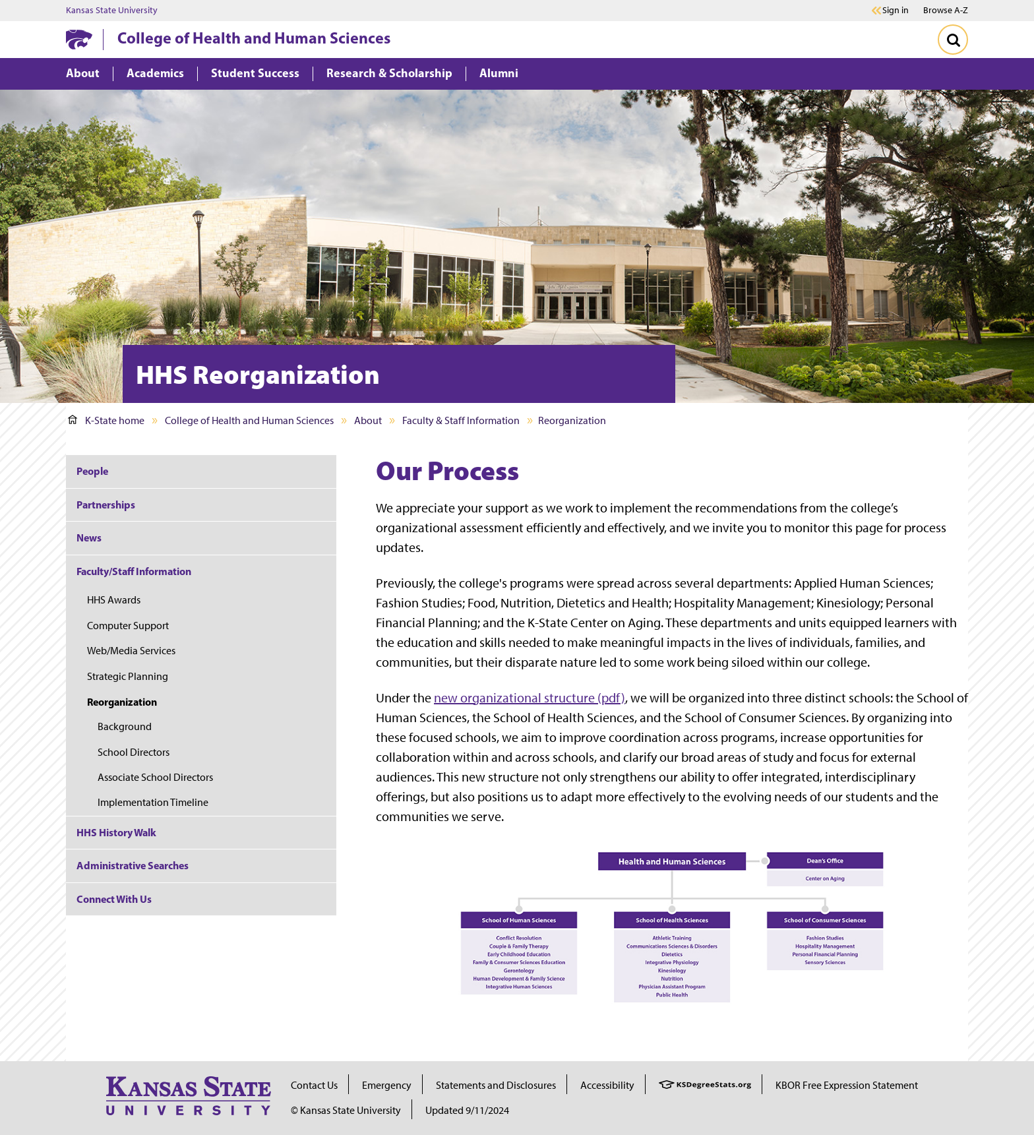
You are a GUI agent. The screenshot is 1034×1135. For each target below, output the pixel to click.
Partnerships (105, 504)
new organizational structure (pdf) (529, 698)
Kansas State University (112, 10)
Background (125, 726)
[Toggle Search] (953, 39)
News (89, 537)
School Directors (133, 752)
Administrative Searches (132, 865)
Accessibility (607, 1085)
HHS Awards (113, 600)
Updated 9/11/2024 (467, 1110)
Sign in (895, 10)
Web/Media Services (131, 650)
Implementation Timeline (153, 802)
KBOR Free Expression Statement (847, 1085)
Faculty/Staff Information (133, 571)
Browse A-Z (945, 10)
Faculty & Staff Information (461, 420)
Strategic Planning (127, 676)
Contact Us (314, 1085)
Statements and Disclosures (496, 1085)
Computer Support (128, 625)
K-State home (106, 420)
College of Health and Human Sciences (253, 37)
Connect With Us (114, 898)
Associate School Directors (155, 777)
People (92, 470)
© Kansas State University (346, 1110)
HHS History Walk (116, 832)
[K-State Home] (79, 39)
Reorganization (122, 701)
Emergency (386, 1085)
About (368, 420)
